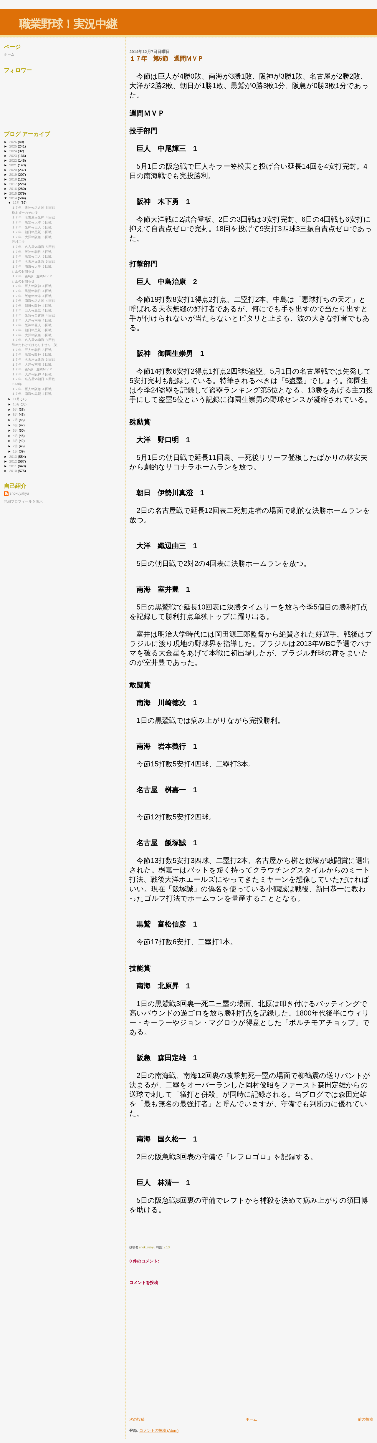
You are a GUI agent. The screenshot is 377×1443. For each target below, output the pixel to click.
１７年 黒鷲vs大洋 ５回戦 (32, 222)
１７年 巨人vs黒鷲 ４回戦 (32, 310)
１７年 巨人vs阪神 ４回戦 (32, 286)
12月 (17, 202)
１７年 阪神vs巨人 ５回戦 (32, 227)
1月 (16, 451)
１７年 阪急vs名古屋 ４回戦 (33, 315)
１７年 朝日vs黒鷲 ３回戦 (32, 330)
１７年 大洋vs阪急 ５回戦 (32, 237)
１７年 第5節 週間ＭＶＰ (32, 369)
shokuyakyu (19, 493)
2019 (13, 174)
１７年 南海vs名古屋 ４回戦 (33, 300)
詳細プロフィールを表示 (23, 501)
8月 (16, 414)
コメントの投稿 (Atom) (159, 1430)
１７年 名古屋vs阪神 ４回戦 (33, 217)
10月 (17, 404)
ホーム (251, 1419)
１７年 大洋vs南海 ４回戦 (32, 320)
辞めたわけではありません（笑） (36, 345)
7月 (16, 420)
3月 (16, 441)
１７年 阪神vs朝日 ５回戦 (32, 252)
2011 (13, 466)
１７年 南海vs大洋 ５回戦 (32, 266)
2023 (13, 156)
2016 (13, 188)
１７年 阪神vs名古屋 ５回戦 (33, 207)
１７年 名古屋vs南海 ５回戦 (33, 246)
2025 (13, 146)
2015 (13, 193)
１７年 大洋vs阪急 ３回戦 (32, 335)
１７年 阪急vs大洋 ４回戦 (32, 296)
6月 (16, 425)
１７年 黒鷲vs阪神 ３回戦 (32, 354)
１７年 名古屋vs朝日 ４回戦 (33, 379)
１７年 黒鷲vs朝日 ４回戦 (32, 291)
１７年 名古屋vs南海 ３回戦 (33, 340)
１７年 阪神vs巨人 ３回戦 (32, 325)
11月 (17, 399)
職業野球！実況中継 (68, 24)
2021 (13, 165)
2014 (13, 198)
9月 (16, 409)
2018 (13, 179)
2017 (13, 184)
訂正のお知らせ (23, 271)
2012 (13, 461)
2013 (13, 456)
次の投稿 (137, 1419)
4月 (16, 436)
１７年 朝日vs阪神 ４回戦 (32, 305)
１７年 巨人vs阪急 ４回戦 (32, 389)
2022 (13, 160)
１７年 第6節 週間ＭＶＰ (32, 276)
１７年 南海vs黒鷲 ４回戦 (32, 393)
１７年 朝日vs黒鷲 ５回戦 (32, 232)
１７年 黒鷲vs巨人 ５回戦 (32, 256)
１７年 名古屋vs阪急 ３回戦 (33, 359)
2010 (13, 471)
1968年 (17, 384)
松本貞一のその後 (25, 212)
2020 (13, 170)
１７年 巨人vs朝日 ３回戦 (32, 350)
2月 (16, 446)
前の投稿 (365, 1419)
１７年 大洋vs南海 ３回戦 (32, 364)
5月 (16, 430)
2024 (13, 151)
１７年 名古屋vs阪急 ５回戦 (33, 261)
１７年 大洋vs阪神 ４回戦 (32, 374)
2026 (13, 142)
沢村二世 (18, 241)
